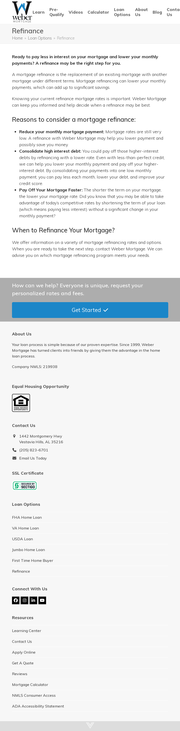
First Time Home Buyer (32, 560)
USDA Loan (22, 538)
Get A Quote (23, 663)
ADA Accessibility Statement (38, 706)
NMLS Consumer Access (34, 695)
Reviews (19, 673)
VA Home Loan (25, 528)
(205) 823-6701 (33, 450)
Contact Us (22, 641)
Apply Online (24, 652)
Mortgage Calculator (30, 684)
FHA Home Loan (27, 517)
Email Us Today (33, 458)
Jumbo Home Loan (28, 549)
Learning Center (26, 630)
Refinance (21, 571)
